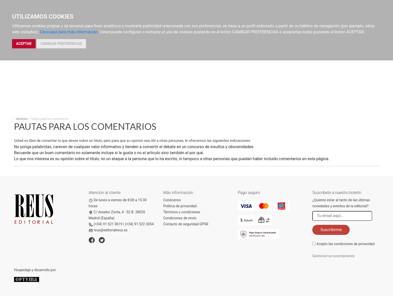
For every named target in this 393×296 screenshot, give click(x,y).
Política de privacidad (180, 206)
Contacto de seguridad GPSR (185, 224)
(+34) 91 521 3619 (106, 224)
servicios (22, 119)
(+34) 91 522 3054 (139, 224)
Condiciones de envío (180, 218)
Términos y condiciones (181, 212)
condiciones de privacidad (354, 244)
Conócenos (172, 200)
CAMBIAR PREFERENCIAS (61, 44)
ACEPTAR (24, 44)
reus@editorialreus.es (108, 230)
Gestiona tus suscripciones (333, 256)
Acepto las (346, 244)
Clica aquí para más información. (69, 32)
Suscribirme (331, 229)
